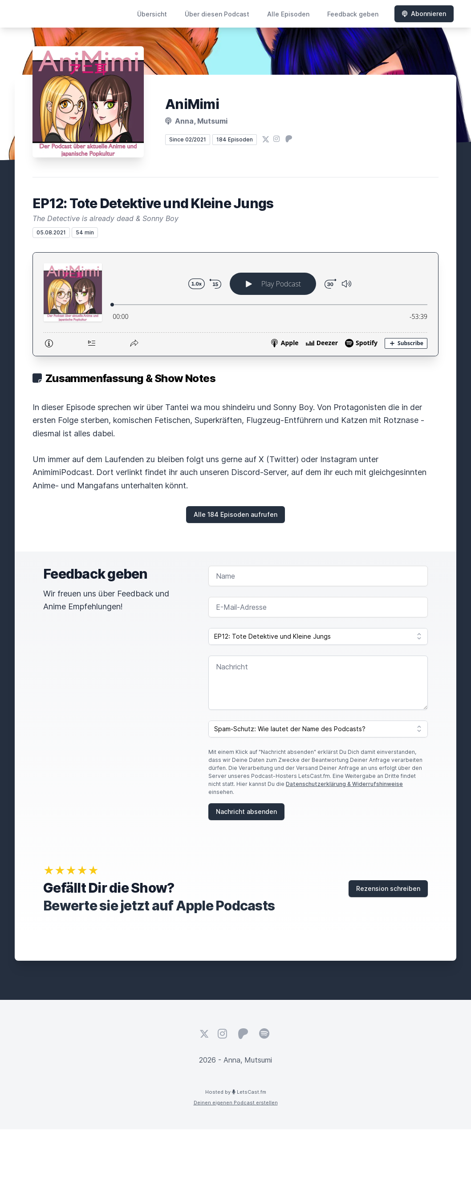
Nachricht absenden (246, 811)
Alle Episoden (288, 14)
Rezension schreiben (388, 888)
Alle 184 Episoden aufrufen (235, 514)
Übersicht (152, 14)
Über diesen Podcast (217, 14)
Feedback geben (352, 14)
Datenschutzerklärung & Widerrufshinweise (344, 784)
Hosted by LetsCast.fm (235, 1092)
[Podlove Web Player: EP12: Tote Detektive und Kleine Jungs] (235, 304)
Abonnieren (424, 13)
